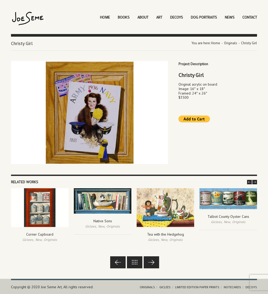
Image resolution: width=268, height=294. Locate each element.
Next (151, 262)
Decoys (176, 17)
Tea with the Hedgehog (165, 234)
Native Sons (102, 221)
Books (124, 17)
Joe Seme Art (51, 287)
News (229, 17)
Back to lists (134, 262)
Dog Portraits (204, 17)
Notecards (232, 287)
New (38, 240)
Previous (118, 262)
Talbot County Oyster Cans (228, 216)
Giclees (28, 240)
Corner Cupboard (39, 234)
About (142, 17)
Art (159, 17)
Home (105, 17)
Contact (249, 17)
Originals (230, 43)
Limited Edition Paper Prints (197, 287)
